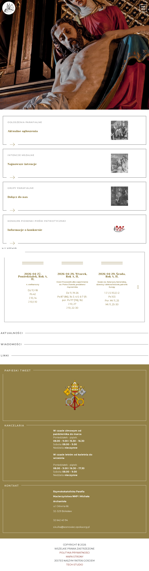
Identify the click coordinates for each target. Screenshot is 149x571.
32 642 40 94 (60, 520)
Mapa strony (74, 556)
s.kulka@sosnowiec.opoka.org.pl (71, 527)
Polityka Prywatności (74, 552)
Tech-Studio (74, 564)
